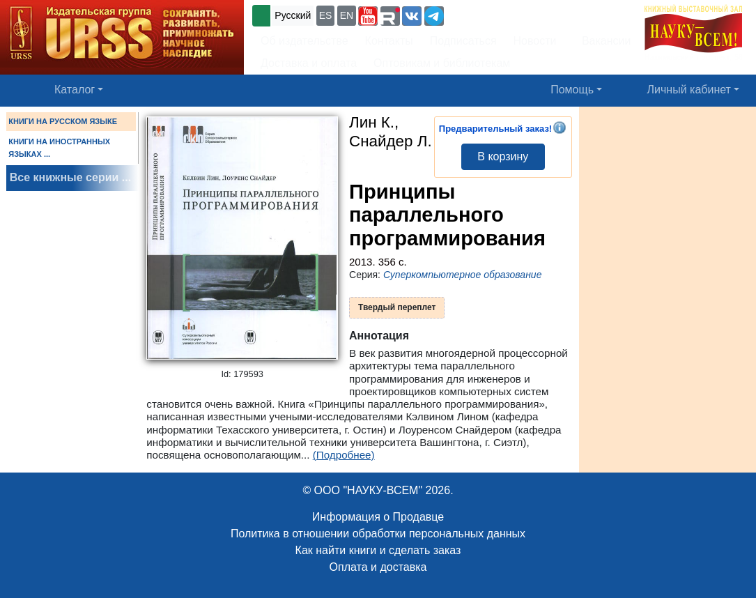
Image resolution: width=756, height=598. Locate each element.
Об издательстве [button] (304, 41)
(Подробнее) (344, 455)
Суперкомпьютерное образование (462, 274)
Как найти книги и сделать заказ (378, 550)
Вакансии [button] (602, 41)
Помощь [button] (572, 89)
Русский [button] (293, 15)
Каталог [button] (74, 89)
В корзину (502, 156)
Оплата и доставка (378, 567)
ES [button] (325, 15)
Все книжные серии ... (70, 177)
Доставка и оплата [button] (309, 63)
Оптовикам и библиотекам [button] (441, 63)
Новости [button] (535, 41)
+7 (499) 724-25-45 (498, 14)
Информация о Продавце (378, 517)
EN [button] (346, 15)
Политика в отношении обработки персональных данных (378, 533)
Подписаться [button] (463, 41)
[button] (368, 16)
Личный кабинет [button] (689, 89)
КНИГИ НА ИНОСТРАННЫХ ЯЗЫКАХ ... (59, 147)
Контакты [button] (389, 41)
